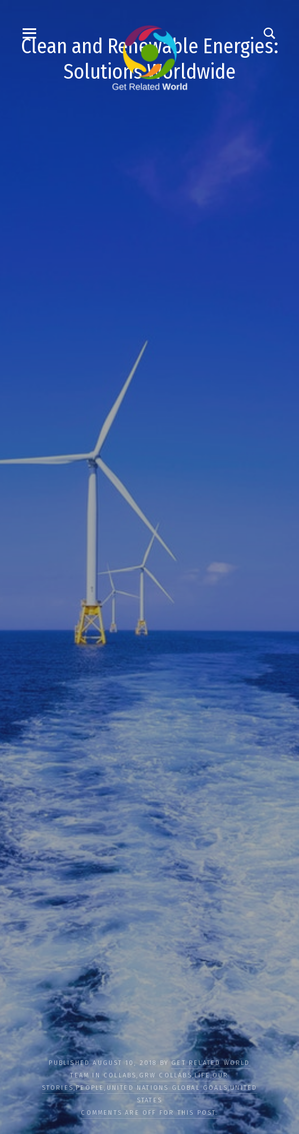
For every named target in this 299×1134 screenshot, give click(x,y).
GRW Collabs (165, 1075)
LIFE (202, 1075)
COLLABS (119, 1075)
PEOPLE (90, 1088)
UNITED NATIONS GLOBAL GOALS (167, 1088)
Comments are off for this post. (149, 1112)
